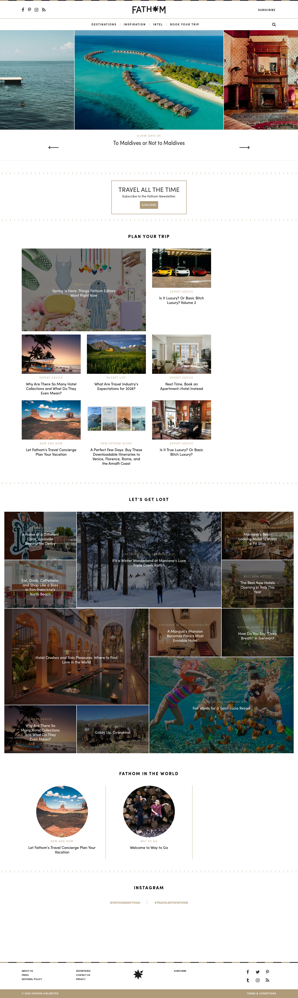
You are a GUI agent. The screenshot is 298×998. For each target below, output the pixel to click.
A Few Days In (149, 135)
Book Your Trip (184, 24)
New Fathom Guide (116, 443)
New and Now (51, 443)
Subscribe (266, 10)
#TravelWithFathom (171, 903)
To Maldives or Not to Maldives (149, 143)
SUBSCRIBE (149, 205)
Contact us (83, 974)
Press (25, 974)
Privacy (80, 979)
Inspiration (135, 24)
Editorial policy (32, 979)
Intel (158, 24)
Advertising (83, 970)
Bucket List (116, 377)
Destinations (104, 24)
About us (27, 970)
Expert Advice (181, 291)
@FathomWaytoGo (125, 903)
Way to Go (149, 841)
